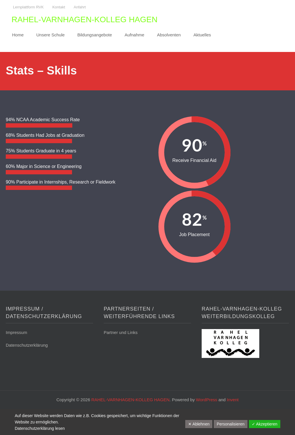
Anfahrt (80, 7)
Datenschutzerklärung (27, 345)
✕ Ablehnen (198, 424)
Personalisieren (231, 424)
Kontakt (58, 7)
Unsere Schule (50, 34)
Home (18, 34)
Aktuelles (202, 34)
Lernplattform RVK (28, 7)
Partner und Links (121, 332)
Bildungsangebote (94, 34)
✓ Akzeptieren (264, 424)
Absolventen (169, 34)
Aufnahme (134, 34)
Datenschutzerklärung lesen (40, 428)
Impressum (16, 332)
